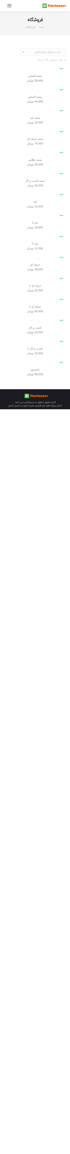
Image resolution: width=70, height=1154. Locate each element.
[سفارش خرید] (43, 52)
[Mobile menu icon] (9, 5)
